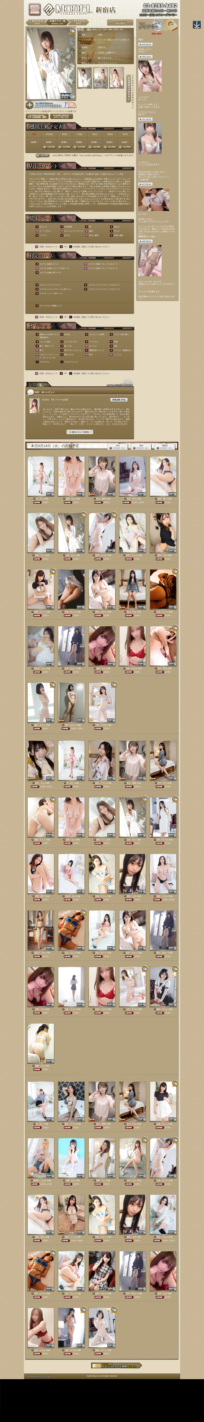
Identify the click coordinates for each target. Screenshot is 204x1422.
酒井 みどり (70, 725)
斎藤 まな (39, 1066)
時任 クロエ (162, 896)
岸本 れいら (70, 612)
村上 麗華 (101, 499)
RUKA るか (70, 896)
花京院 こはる (39, 1180)
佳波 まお (101, 668)
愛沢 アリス (101, 783)
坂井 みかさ (101, 612)
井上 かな (131, 612)
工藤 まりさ (70, 1009)
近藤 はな (70, 499)
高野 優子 (162, 499)
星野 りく (39, 555)
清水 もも (39, 783)
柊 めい (40, 499)
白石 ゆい (70, 555)
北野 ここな (70, 1237)
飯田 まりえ (39, 725)
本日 (118, 446)
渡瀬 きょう (39, 612)
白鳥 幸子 (131, 499)
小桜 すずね (101, 725)
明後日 (165, 446)
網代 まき (162, 555)
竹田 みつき (101, 555)
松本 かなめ (131, 668)
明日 (141, 446)
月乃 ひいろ (162, 612)
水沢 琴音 (162, 668)
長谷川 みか (39, 668)
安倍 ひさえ (131, 555)
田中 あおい (70, 668)
